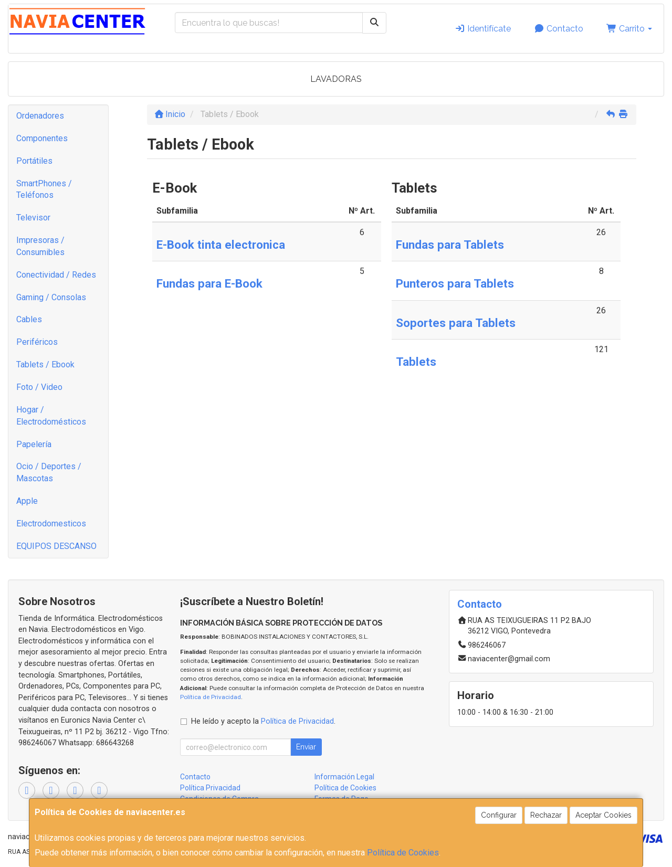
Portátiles (34, 161)
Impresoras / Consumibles (40, 246)
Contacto (558, 29)
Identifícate (483, 29)
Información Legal (344, 777)
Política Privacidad (210, 788)
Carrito (629, 29)
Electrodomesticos (51, 523)
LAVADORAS (336, 79)
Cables (29, 319)
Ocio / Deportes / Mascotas (48, 472)
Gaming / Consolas (51, 297)
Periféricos (37, 342)
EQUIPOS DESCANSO (56, 546)
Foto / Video (39, 387)
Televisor (33, 218)
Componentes (42, 138)
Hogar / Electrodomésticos (51, 416)
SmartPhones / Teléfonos (44, 189)
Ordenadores (40, 116)
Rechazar (546, 815)
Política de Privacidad (210, 697)
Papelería (33, 444)
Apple (27, 501)
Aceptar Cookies (603, 815)
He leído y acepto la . (263, 721)
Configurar (499, 815)
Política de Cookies (403, 853)
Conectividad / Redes (56, 275)
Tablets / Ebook (45, 364)
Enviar (306, 747)
